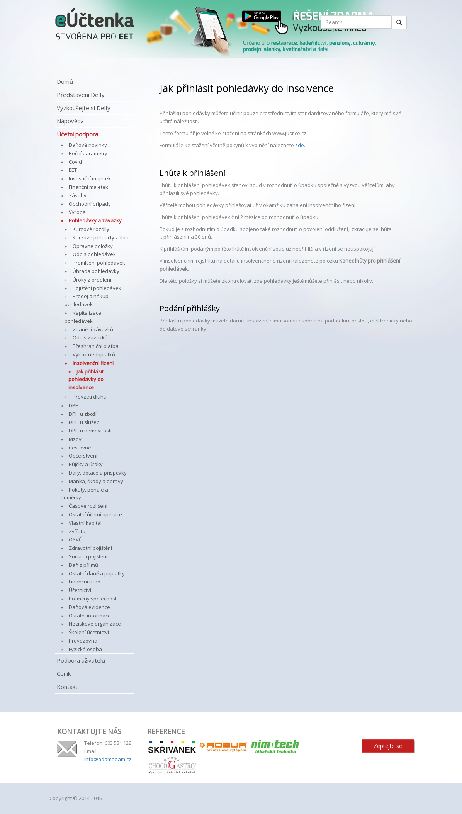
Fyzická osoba (85, 649)
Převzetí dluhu (90, 396)
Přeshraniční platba (96, 346)
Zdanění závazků (93, 329)
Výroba (77, 212)
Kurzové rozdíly (91, 229)
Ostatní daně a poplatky (97, 573)
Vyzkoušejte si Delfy (83, 108)
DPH (74, 405)
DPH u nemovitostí (90, 430)
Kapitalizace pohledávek (83, 316)
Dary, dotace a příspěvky (98, 472)
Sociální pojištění (88, 556)
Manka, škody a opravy (96, 481)
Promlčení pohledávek (99, 262)
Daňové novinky (88, 144)
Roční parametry (88, 153)
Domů (65, 81)
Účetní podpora (77, 134)
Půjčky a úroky (86, 464)
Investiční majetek (90, 178)
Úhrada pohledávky (96, 271)
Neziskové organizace (95, 623)
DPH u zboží (83, 413)
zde (299, 145)
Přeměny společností (93, 598)
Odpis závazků (90, 337)
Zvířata (77, 531)
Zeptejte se (388, 746)
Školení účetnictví (89, 632)
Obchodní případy (90, 203)
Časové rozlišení (88, 505)
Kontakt (67, 686)
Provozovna (83, 640)
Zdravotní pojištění (90, 547)
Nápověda (70, 121)
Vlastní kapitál (85, 522)
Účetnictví (80, 590)
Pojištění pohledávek (97, 288)
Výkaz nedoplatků (94, 354)
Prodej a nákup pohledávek (87, 300)
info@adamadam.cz (107, 759)
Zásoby (78, 195)
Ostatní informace (90, 615)
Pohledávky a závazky (95, 220)
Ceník (64, 673)
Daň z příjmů (83, 564)
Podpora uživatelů (81, 660)
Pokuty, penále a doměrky (84, 493)
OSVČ (75, 539)
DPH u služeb (84, 422)
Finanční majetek (88, 186)
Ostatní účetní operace (95, 514)
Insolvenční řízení (93, 363)
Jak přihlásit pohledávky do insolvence (86, 379)
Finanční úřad (84, 581)
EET (73, 169)
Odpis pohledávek (94, 254)
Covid (75, 161)
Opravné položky (93, 246)
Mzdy (75, 439)
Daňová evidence (89, 607)
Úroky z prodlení (92, 279)
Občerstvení (83, 455)
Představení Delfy (81, 94)
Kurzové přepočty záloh (101, 237)
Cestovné (80, 447)
